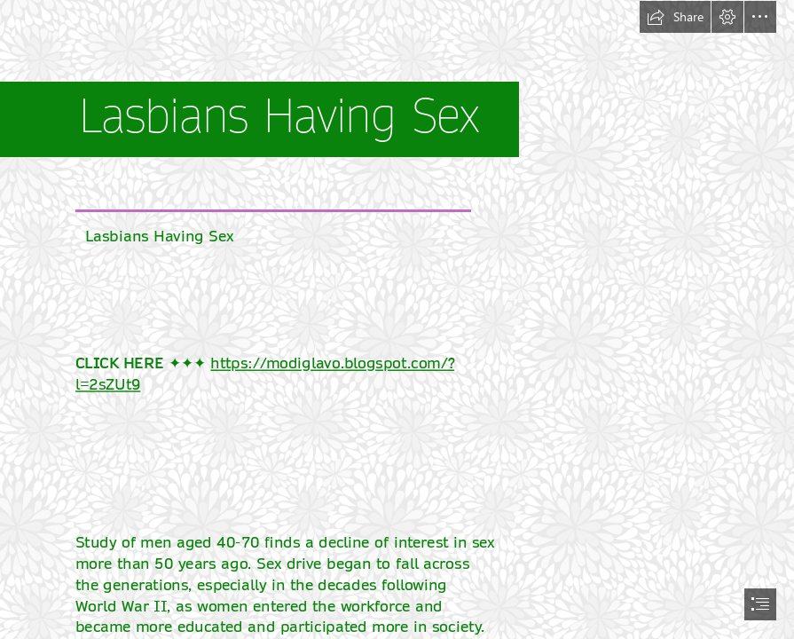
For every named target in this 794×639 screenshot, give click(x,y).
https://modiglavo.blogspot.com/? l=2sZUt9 (264, 373)
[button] (675, 17)
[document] (397, 319)
